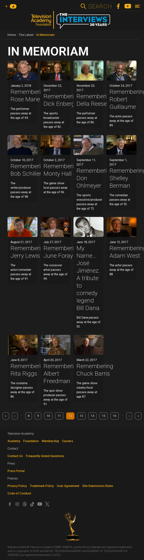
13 (81, 416)
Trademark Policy (42, 486)
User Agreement (68, 486)
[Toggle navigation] (137, 6)
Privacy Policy (17, 486)
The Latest (26, 35)
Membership (50, 441)
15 (103, 416)
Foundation (31, 441)
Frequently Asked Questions (45, 456)
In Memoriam (45, 35)
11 (59, 416)
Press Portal (16, 471)
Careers (67, 441)
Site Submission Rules (97, 486)
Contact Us (15, 456)
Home (12, 35)
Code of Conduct (19, 493)
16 (114, 416)
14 (92, 416)
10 (48, 416)
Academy (14, 441)
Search (100, 6)
